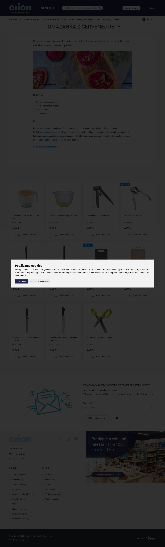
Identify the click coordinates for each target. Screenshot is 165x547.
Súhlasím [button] (21, 281)
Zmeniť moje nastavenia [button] (39, 281)
